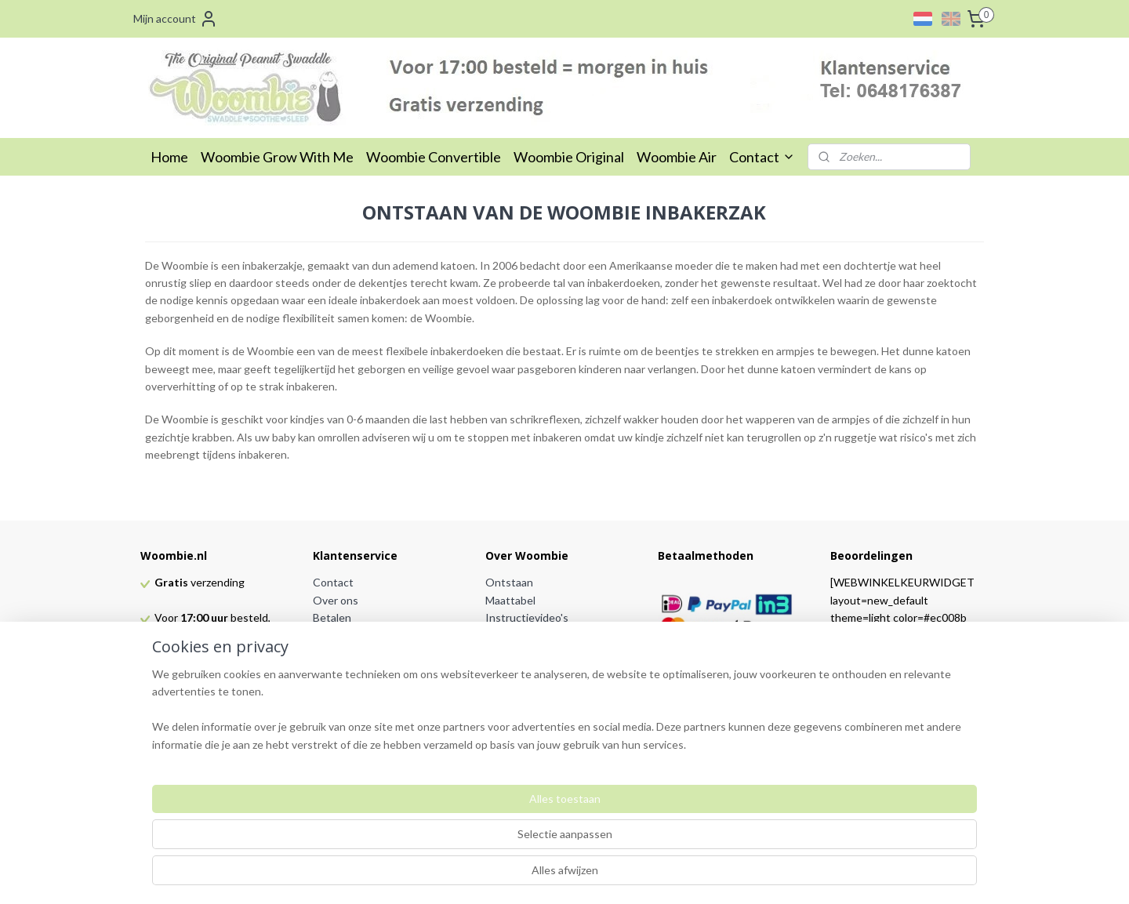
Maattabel (510, 600)
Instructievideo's (526, 617)
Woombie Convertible (433, 156)
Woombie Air (677, 156)
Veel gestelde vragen (537, 670)
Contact (762, 156)
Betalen (332, 617)
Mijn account (175, 18)
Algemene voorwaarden (371, 670)
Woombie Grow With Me (277, 156)
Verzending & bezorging (371, 635)
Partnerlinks (342, 705)
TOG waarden (520, 652)
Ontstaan (509, 582)
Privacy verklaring (355, 688)
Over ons (335, 600)
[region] (461, 842)
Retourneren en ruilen (367, 652)
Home (169, 156)
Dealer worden (349, 723)
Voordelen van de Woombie (552, 635)
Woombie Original (569, 156)
